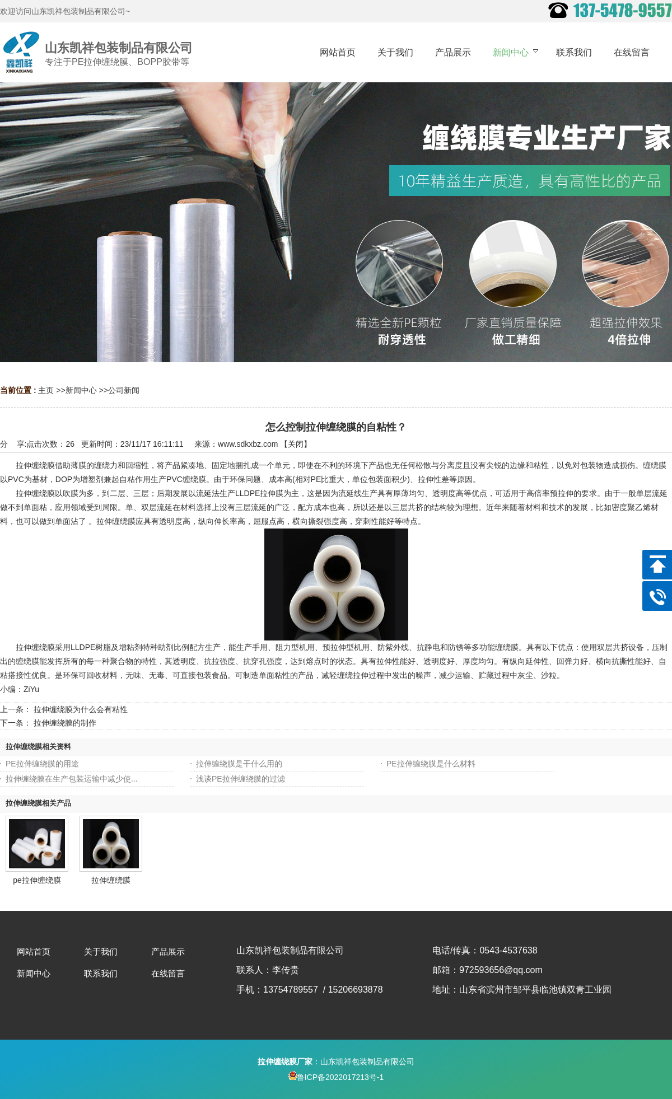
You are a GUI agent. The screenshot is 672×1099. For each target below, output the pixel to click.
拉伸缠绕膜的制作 (65, 722)
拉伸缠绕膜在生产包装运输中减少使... (72, 778)
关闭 (296, 443)
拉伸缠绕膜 (110, 880)
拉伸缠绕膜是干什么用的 (239, 763)
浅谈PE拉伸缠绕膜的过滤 (240, 778)
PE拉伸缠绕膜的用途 (42, 763)
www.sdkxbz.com (248, 443)
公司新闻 (123, 390)
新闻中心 (81, 390)
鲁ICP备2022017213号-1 (336, 1077)
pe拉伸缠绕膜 (37, 880)
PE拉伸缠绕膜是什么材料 (430, 763)
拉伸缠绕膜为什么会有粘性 (81, 709)
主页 (46, 390)
